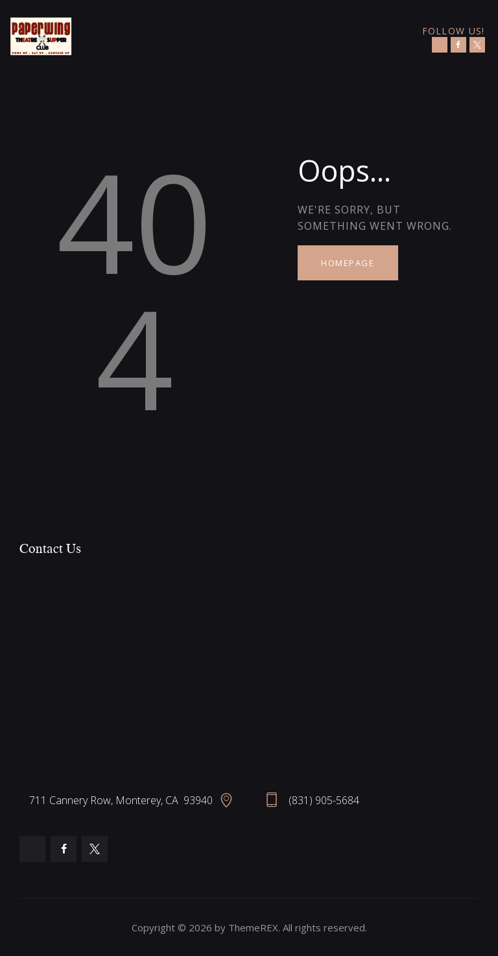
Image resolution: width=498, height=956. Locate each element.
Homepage (347, 263)
